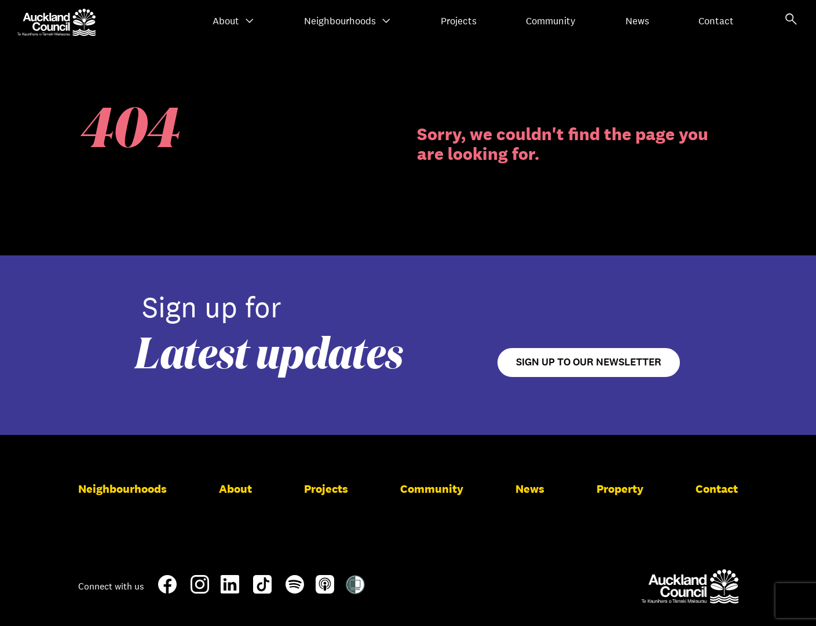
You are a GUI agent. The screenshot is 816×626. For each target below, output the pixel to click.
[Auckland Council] (690, 586)
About (233, 21)
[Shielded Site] (355, 589)
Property (620, 489)
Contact (716, 21)
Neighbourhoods (347, 21)
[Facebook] (167, 591)
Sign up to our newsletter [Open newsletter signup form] (588, 362)
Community (551, 21)
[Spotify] (295, 588)
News (637, 21)
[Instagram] (200, 588)
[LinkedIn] (230, 588)
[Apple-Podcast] (325, 588)
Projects (459, 21)
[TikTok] (262, 591)
